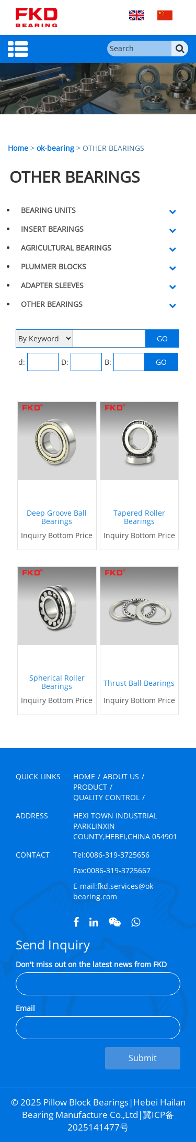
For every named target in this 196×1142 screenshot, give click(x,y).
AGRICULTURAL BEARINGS (66, 248)
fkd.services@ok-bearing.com (114, 891)
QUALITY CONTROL (106, 797)
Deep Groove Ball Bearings (57, 517)
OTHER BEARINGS (52, 304)
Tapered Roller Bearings (139, 517)
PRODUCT (90, 787)
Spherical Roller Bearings (57, 682)
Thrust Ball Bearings (139, 683)
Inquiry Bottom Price (57, 535)
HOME (84, 776)
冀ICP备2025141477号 (120, 1121)
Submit (143, 1058)
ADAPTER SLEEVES (52, 285)
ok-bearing (55, 148)
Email (25, 1008)
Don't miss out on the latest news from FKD (91, 964)
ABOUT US (121, 776)
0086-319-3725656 (117, 855)
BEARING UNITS (48, 210)
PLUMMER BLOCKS (53, 266)
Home (18, 148)
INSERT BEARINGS (52, 229)
